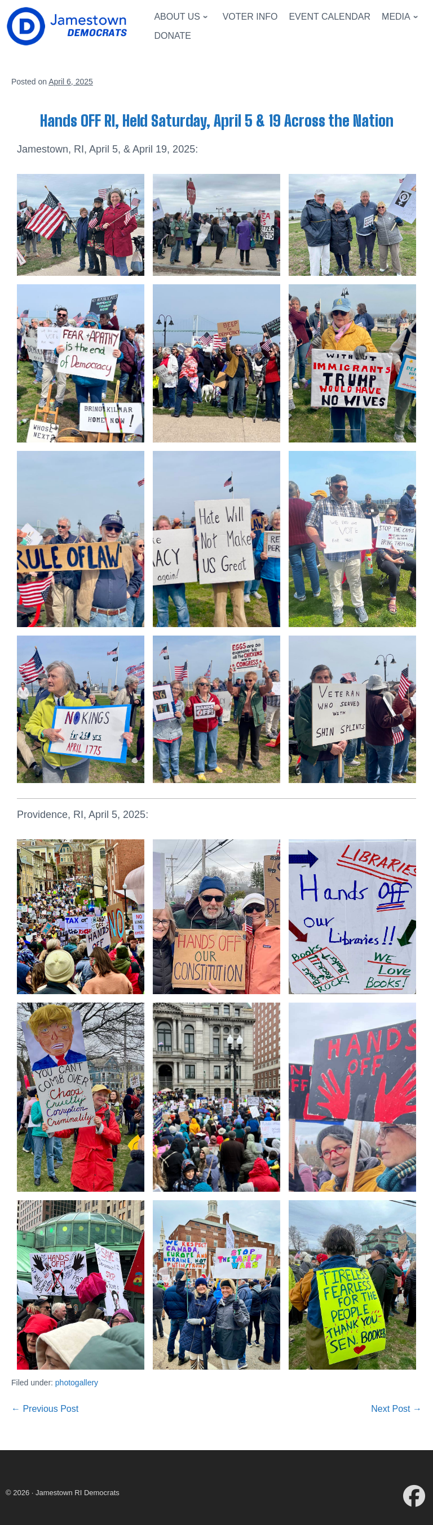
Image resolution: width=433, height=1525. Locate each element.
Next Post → (396, 1409)
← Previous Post (44, 1409)
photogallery (76, 1382)
